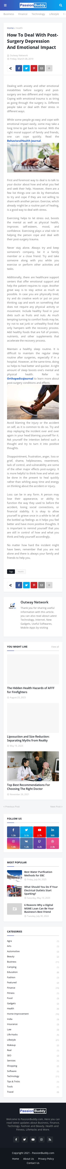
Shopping (33, 1066)
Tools (33, 1087)
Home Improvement (33, 1014)
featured (33, 983)
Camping (33, 967)
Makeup (33, 1045)
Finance (22, 14)
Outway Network (34, 602)
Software (33, 1071)
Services (33, 1061)
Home (10, 28)
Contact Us (33, 1163)
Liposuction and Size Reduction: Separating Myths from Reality (28, 738)
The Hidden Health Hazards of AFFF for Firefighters (31, 690)
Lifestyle (54, 14)
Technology (38, 14)
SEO (33, 1055)
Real (33, 1050)
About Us (28, 1158)
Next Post (55, 806)
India (33, 1019)
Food (33, 998)
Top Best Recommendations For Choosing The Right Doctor (28, 787)
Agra (33, 941)
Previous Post (12, 806)
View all (55, 646)
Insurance (33, 1024)
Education (33, 972)
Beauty (33, 956)
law (33, 1029)
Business (9, 14)
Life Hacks (33, 1035)
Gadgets (33, 1003)
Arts (33, 946)
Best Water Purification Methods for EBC (38, 873)
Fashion (33, 977)
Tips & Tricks (33, 1082)
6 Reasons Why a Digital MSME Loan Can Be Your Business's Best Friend (39, 908)
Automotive (33, 951)
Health (19, 28)
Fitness (33, 993)
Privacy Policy (46, 1158)
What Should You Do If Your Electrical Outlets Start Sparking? (41, 890)
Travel (33, 1092)
